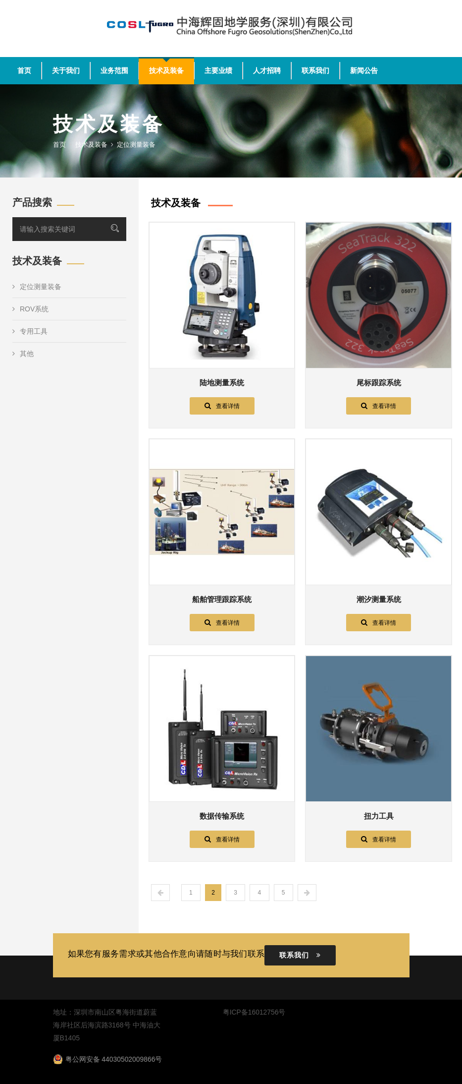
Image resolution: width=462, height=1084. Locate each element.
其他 (23, 354)
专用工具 (30, 331)
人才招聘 (267, 70)
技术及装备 (166, 70)
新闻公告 (364, 70)
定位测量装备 (36, 287)
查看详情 (222, 406)
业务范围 (114, 70)
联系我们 (315, 70)
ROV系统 (30, 309)
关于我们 (66, 70)
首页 (24, 70)
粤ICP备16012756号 (254, 1012)
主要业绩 (218, 70)
